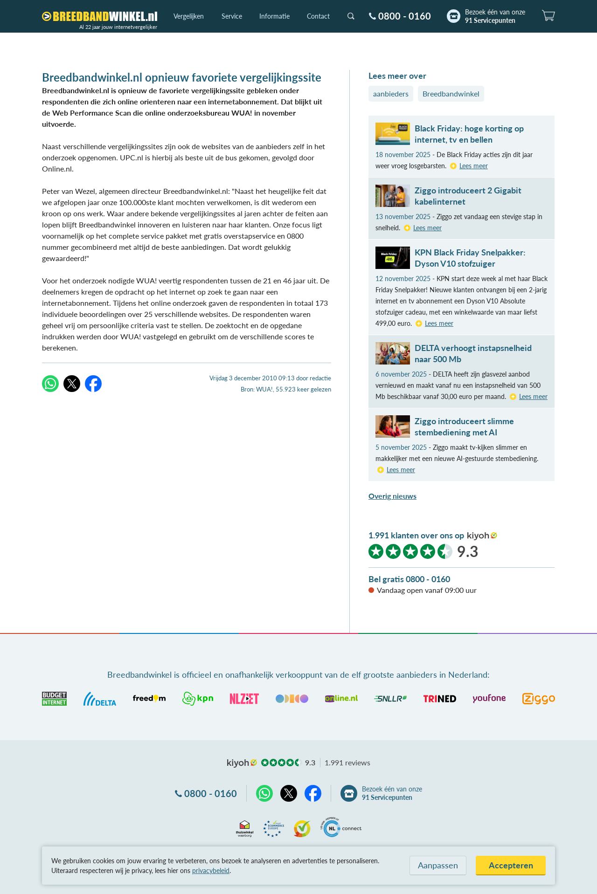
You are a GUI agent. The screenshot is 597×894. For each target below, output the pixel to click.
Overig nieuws (392, 495)
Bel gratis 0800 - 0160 (409, 579)
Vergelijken (189, 16)
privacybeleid (210, 870)
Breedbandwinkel (451, 93)
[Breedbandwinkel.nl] (99, 16)
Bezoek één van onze (495, 16)
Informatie (274, 16)
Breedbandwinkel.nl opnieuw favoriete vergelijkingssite (181, 77)
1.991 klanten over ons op (416, 535)
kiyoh (482, 536)
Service (232, 16)
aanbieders (391, 93)
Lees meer (473, 166)
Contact (318, 16)
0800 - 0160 (404, 15)
